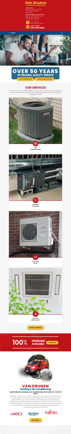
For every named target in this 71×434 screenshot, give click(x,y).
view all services (35, 328)
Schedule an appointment (44, 79)
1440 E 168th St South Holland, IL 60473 (37, 22)
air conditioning (35, 148)
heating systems (35, 205)
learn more (51, 343)
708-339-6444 (37, 27)
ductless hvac (35, 262)
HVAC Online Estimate (25, 79)
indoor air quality (35, 319)
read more (35, 420)
